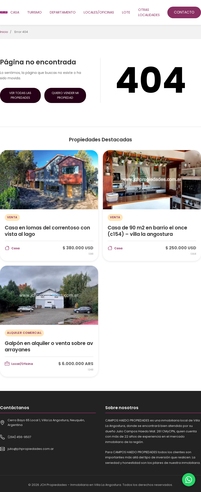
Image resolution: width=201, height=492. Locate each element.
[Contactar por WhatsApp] (188, 479)
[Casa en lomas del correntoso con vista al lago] (49, 205)
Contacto (184, 12)
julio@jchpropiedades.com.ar (31, 449)
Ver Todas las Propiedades (20, 95)
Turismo (34, 12)
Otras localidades (149, 12)
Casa (14, 12)
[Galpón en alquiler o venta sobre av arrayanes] (49, 321)
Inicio (4, 32)
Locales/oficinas (99, 12)
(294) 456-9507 (19, 437)
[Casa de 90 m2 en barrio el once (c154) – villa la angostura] (152, 205)
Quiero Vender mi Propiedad (65, 95)
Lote (126, 12)
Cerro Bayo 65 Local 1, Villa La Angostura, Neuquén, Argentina (46, 422)
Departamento (63, 12)
